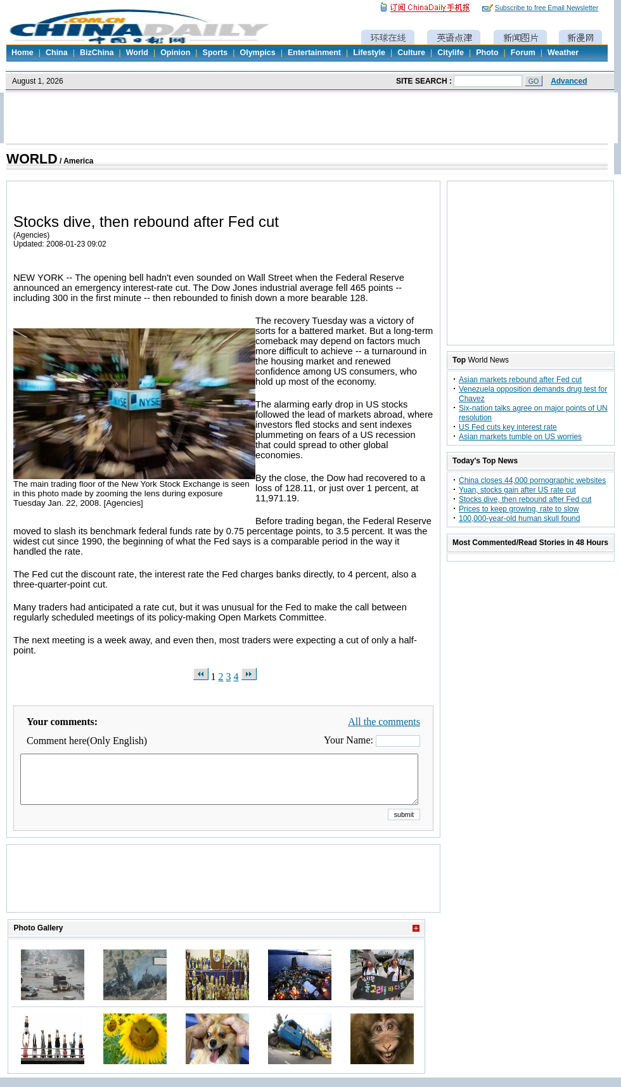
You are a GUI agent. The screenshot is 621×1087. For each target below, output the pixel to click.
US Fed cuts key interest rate (508, 427)
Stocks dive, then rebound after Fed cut (525, 499)
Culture (411, 52)
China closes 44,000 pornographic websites (532, 480)
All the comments (384, 721)
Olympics (257, 52)
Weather (563, 52)
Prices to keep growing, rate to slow (519, 509)
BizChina (96, 52)
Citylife (450, 52)
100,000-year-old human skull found (519, 518)
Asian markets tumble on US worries (520, 436)
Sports (215, 52)
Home (22, 52)
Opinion (175, 52)
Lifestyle (369, 52)
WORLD (32, 159)
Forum (523, 52)
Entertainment (314, 52)
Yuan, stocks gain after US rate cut (517, 490)
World (137, 52)
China (57, 52)
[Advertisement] (223, 894)
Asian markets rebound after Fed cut (520, 379)
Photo (487, 52)
